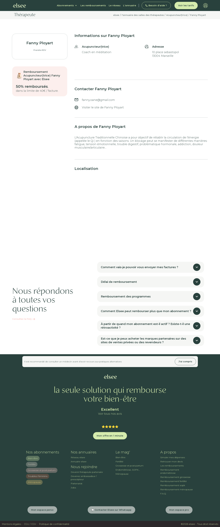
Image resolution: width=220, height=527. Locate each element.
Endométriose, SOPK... (128, 469)
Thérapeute (24, 15)
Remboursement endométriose (169, 471)
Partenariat (76, 483)
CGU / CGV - (30, 524)
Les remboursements (93, 5)
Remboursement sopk (172, 485)
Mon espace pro (179, 510)
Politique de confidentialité (54, 524)
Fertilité (32, 464)
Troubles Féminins (37, 476)
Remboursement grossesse (175, 477)
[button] (67, 5)
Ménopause (34, 482)
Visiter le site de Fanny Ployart (103, 107)
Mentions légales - (12, 524)
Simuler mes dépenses (172, 457)
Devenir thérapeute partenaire (87, 472)
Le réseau (115, 5)
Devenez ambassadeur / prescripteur (84, 478)
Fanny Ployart (198, 15)
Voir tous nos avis (110, 413)
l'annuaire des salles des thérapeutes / (143, 15)
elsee (116, 15)
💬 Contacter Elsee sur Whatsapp (111, 510)
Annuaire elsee (78, 461)
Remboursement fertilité (173, 481)
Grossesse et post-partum (129, 465)
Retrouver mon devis (171, 461)
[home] (19, 5)
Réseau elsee (78, 457)
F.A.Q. (163, 493)
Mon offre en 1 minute (110, 435)
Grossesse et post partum (42, 470)
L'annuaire (129, 5)
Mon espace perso (42, 510)
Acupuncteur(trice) (177, 15)
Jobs (73, 487)
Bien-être (33, 458)
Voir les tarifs (186, 5)
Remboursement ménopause (176, 489)
